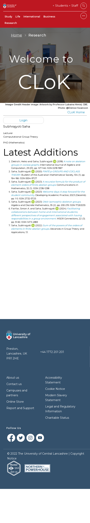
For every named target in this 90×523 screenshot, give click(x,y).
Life (17, 16)
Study (8, 16)
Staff (74, 5)
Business (49, 16)
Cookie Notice (55, 389)
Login (23, 120)
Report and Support (20, 408)
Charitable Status (57, 418)
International (31, 16)
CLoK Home (76, 112)
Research (11, 22)
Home (16, 35)
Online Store (15, 401)
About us (12, 377)
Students (61, 5)
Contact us (14, 384)
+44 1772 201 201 (52, 352)
